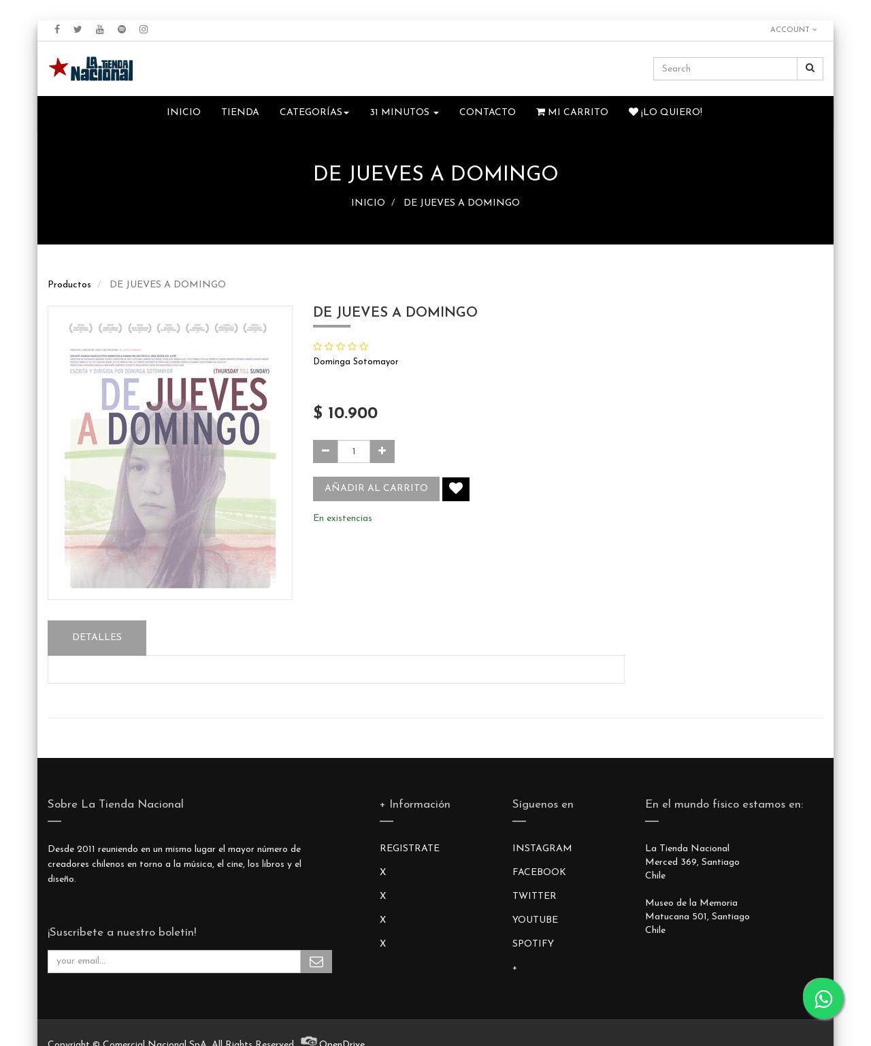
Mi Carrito (572, 112)
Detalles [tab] (97, 638)
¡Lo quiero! (665, 112)
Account (793, 30)
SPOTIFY (533, 944)
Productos (69, 285)
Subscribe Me (316, 961)
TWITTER (534, 896)
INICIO (368, 203)
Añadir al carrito (376, 489)
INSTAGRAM (542, 849)
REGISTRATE (410, 849)
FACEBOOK (539, 873)
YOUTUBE (535, 920)
